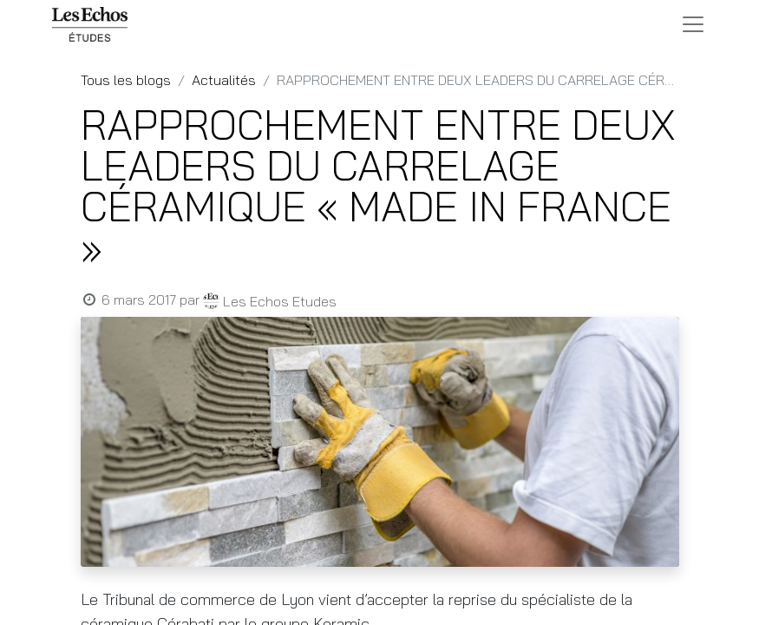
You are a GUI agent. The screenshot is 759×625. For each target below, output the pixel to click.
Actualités (224, 80)
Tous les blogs (126, 80)
